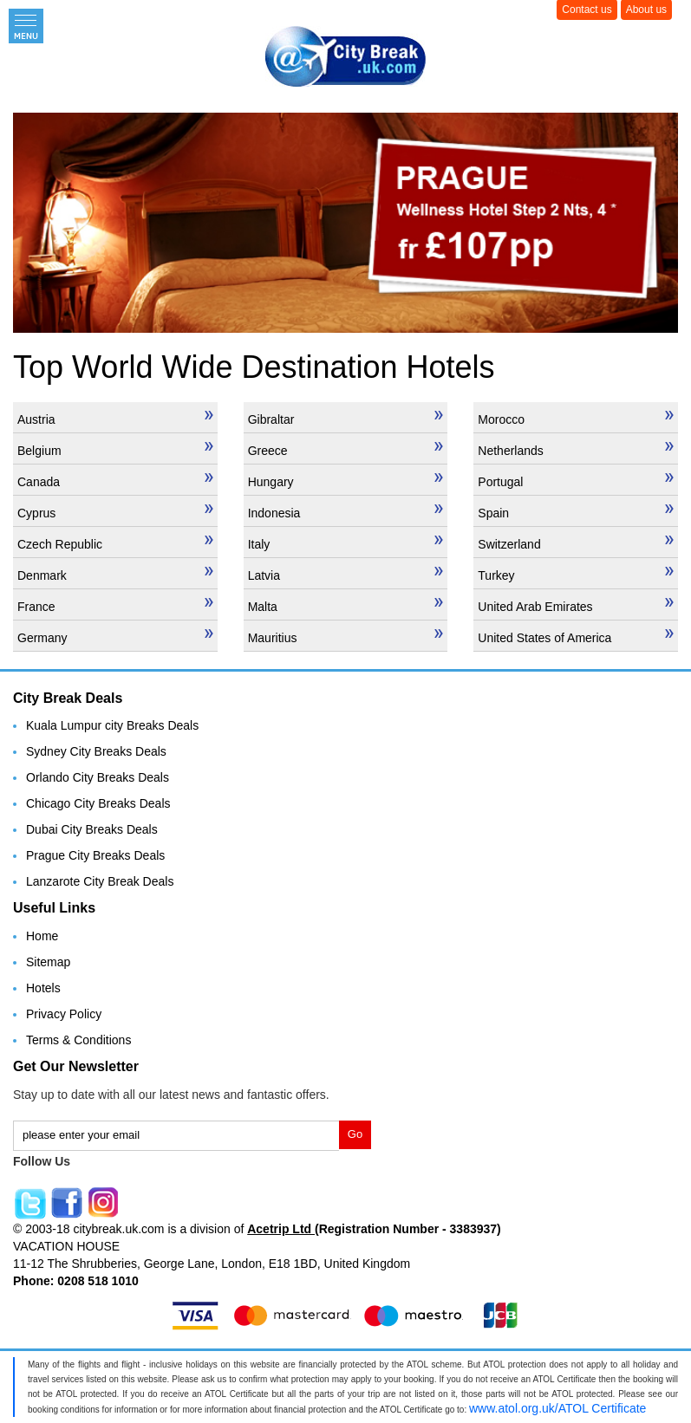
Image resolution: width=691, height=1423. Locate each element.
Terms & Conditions (78, 1040)
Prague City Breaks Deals (95, 855)
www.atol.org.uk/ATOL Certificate (557, 1408)
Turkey (576, 574)
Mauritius (346, 637)
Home (42, 936)
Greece (346, 450)
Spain (576, 512)
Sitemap (48, 962)
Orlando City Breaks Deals (97, 777)
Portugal (576, 481)
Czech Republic (115, 543)
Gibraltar (346, 418)
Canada (115, 481)
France (115, 606)
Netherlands (576, 450)
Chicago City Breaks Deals (98, 803)
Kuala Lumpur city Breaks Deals (112, 725)
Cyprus (115, 512)
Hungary (346, 481)
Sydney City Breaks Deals (96, 751)
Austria (115, 418)
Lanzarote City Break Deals (99, 881)
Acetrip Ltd (281, 1229)
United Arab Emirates (576, 606)
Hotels (43, 988)
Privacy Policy (63, 1014)
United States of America (576, 637)
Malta (346, 606)
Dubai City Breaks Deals (92, 829)
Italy (346, 543)
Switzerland (576, 543)
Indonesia (346, 512)
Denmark (115, 574)
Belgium (115, 450)
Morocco (576, 418)
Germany (115, 637)
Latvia (346, 574)
